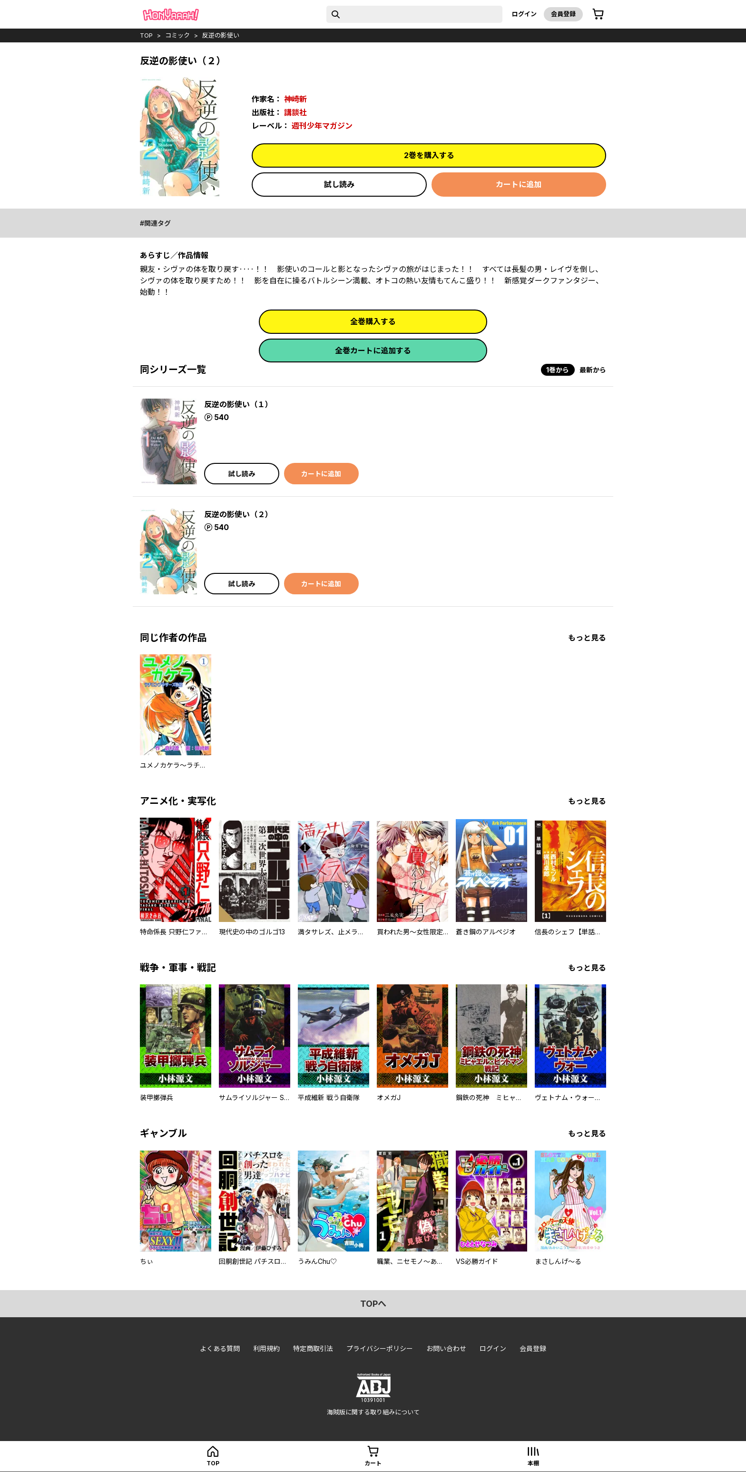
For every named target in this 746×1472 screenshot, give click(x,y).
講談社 (295, 112)
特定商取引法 (313, 1348)
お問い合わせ (446, 1348)
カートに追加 (518, 184)
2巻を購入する (429, 155)
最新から (592, 370)
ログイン (524, 14)
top (146, 35)
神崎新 (295, 99)
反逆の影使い (220, 35)
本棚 (533, 1463)
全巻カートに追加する (373, 350)
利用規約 (266, 1348)
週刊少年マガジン (322, 125)
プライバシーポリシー (379, 1348)
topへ (373, 1304)
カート (373, 1463)
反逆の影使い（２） (238, 514)
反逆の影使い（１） (238, 404)
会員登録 (563, 14)
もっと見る (587, 637)
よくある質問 (220, 1348)
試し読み (339, 184)
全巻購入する (373, 321)
